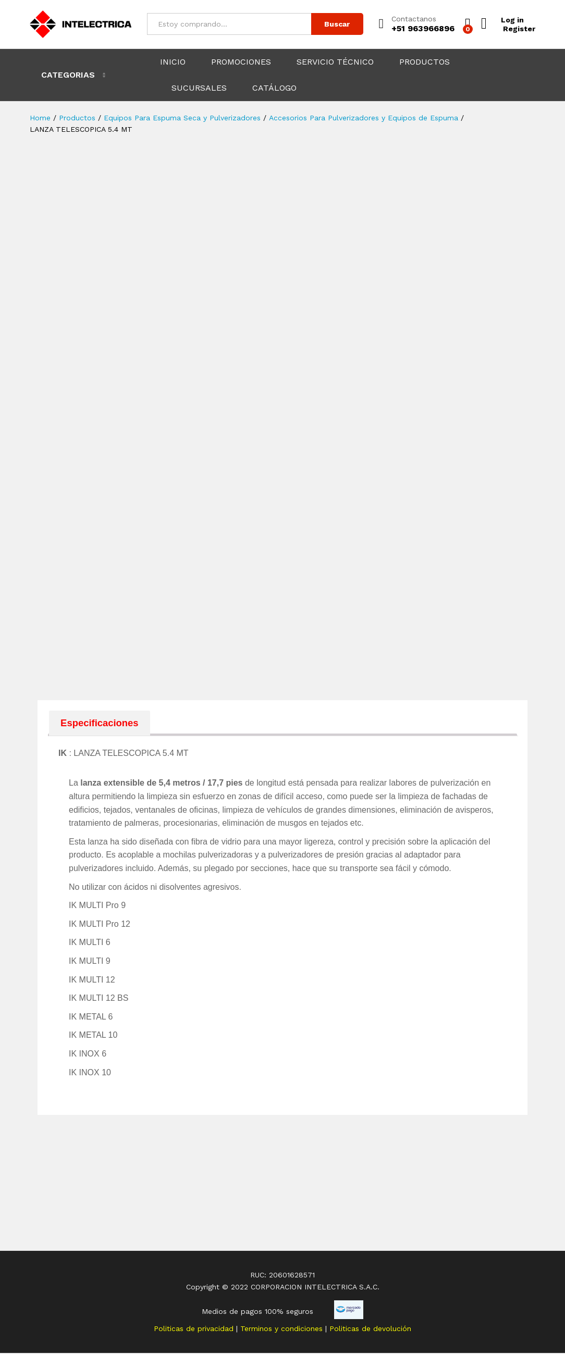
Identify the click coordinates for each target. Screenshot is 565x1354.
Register (519, 28)
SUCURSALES (199, 88)
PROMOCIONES (241, 62)
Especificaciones (101, 723)
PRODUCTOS (424, 62)
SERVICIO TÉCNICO (335, 62)
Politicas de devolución (370, 1329)
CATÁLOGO (274, 88)
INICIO (173, 62)
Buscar (337, 24)
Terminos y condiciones (282, 1329)
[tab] (101, 723)
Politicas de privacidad (195, 1329)
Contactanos (413, 19)
